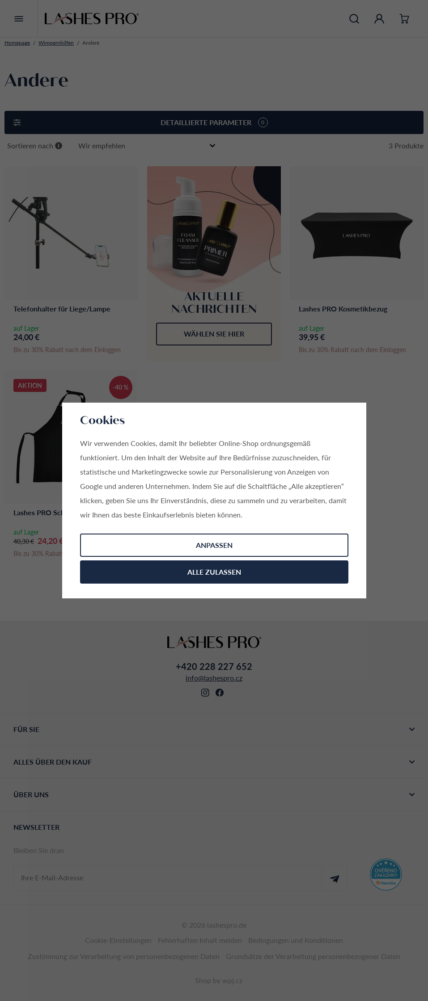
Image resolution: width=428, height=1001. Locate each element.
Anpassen (214, 545)
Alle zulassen (214, 572)
